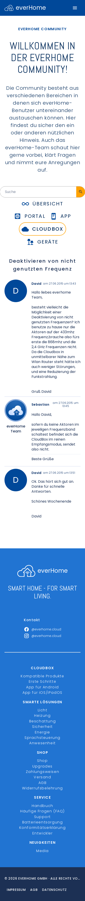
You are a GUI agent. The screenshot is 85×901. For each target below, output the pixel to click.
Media (42, 850)
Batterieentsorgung (42, 822)
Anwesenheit (42, 743)
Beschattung (42, 721)
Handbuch (42, 805)
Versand (42, 777)
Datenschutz (54, 889)
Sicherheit (42, 726)
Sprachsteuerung (42, 737)
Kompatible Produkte (42, 676)
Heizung (42, 715)
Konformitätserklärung (42, 827)
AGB (42, 782)
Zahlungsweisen (42, 771)
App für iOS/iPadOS (42, 692)
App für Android (42, 687)
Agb (34, 889)
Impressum (16, 889)
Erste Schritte (42, 681)
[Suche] (80, 191)
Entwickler (42, 833)
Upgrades (42, 766)
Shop (42, 760)
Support (42, 816)
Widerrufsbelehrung (42, 788)
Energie (42, 732)
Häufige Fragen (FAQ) (42, 811)
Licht (42, 710)
